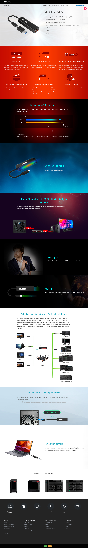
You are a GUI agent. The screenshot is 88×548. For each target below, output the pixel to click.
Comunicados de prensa (50, 528)
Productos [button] (18, 2)
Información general (46, 5)
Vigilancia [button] (31, 2)
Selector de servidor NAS (9, 524)
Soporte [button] (37, 2)
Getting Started (7, 533)
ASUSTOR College (28, 524)
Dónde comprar (80, 5)
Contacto (47, 526)
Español (80, 2)
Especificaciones (55, 5)
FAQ (4, 535)
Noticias (46, 524)
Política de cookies (38, 546)
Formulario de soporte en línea (10, 531)
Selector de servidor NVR (9, 526)
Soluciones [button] (24, 2)
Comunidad (26, 526)
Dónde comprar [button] (43, 2)
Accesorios (68, 522)
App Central (26, 528)
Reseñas (46, 530)
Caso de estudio (48, 533)
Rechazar (49, 546)
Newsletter (47, 531)
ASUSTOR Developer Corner (30, 530)
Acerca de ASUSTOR (49, 522)
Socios (67, 528)
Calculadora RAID (7, 530)
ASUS (67, 526)
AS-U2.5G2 (6, 5)
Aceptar (45, 546)
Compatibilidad (7, 528)
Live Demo (26, 522)
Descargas (6, 522)
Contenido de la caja (64, 5)
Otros (72, 5)
